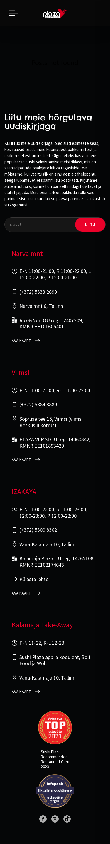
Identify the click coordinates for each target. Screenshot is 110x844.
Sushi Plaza (50, 751)
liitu (90, 224)
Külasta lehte (33, 579)
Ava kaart (21, 340)
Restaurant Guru (55, 761)
